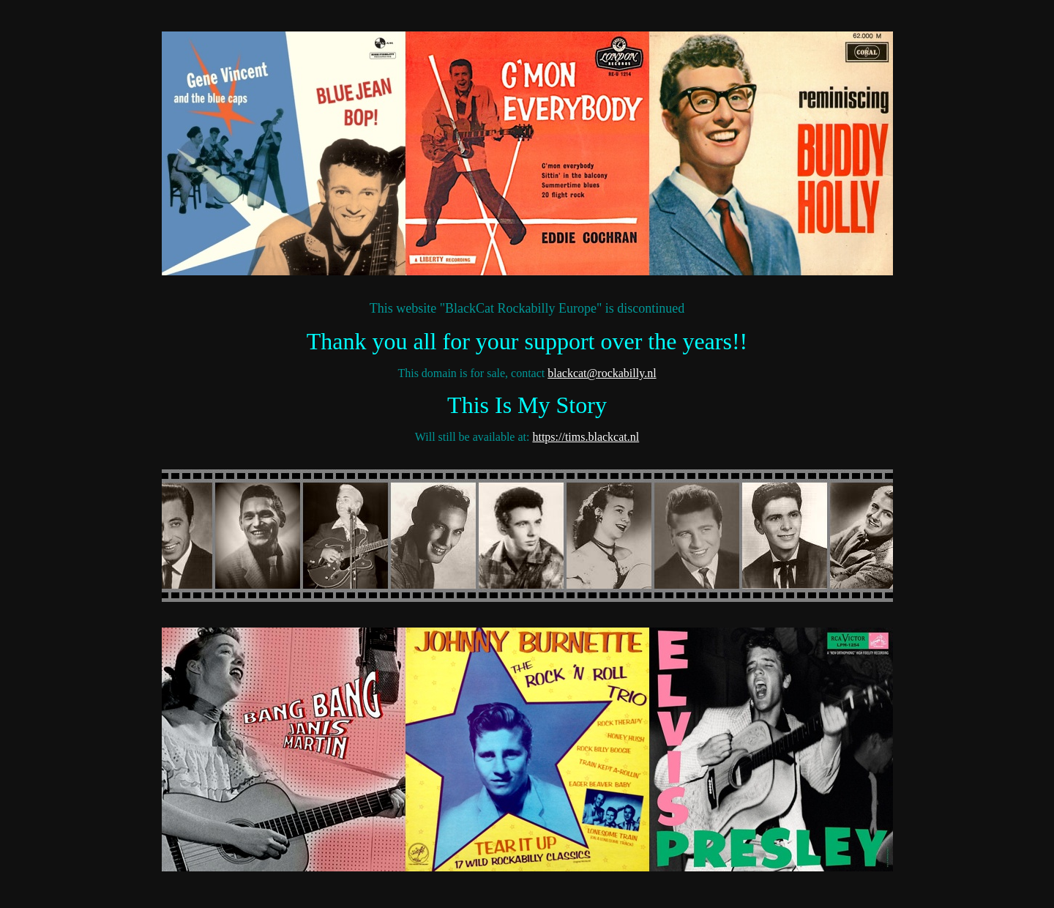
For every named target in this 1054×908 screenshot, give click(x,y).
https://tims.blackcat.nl (585, 437)
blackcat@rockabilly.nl (601, 373)
